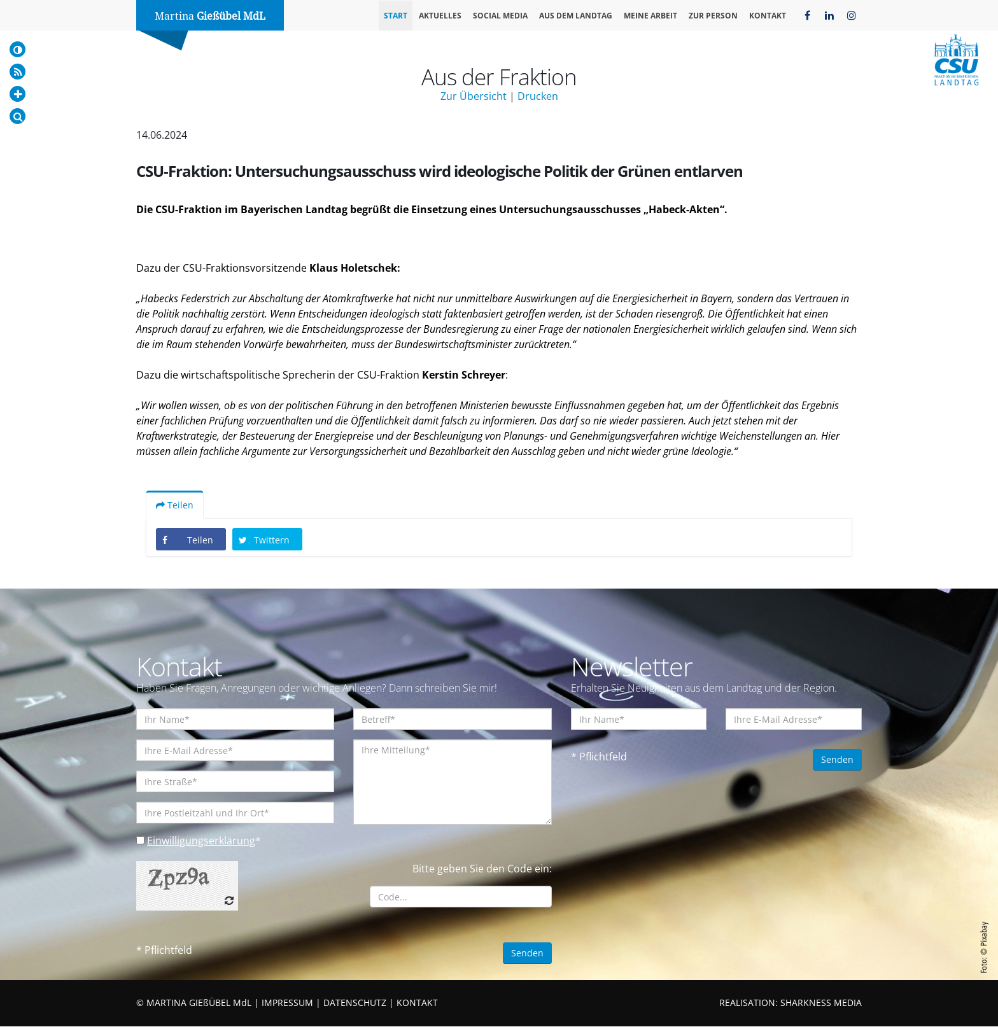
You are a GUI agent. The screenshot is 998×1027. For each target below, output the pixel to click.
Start (395, 15)
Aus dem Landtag (575, 15)
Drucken (537, 96)
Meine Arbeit (650, 15)
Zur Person (713, 15)
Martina (210, 16)
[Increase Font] (17, 94)
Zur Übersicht (473, 96)
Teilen (174, 506)
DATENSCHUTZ (354, 1003)
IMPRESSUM (287, 1003)
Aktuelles (440, 15)
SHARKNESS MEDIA (821, 1003)
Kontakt (767, 15)
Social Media (500, 15)
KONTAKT (417, 1003)
